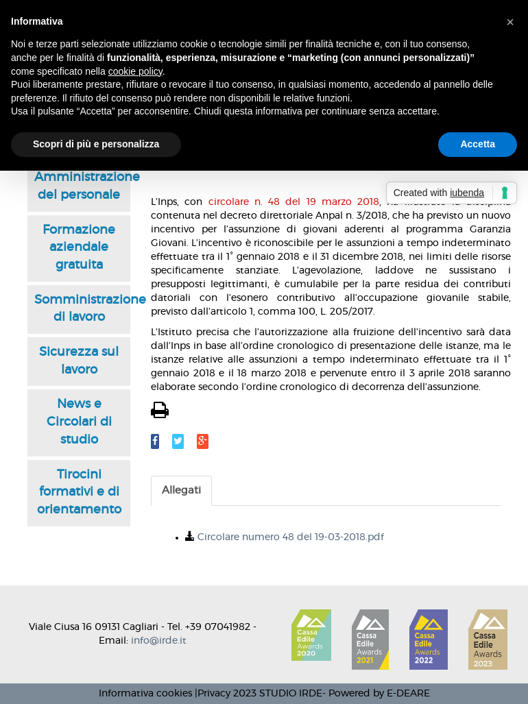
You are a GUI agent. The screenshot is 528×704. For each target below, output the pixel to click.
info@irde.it (159, 641)
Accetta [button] (477, 143)
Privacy (213, 694)
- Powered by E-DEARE (376, 694)
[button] (510, 22)
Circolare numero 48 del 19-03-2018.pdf (290, 537)
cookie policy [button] (135, 71)
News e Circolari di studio (79, 422)
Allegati (181, 490)
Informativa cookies (145, 694)
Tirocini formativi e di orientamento (79, 492)
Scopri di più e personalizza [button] (96, 143)
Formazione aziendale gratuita (79, 247)
